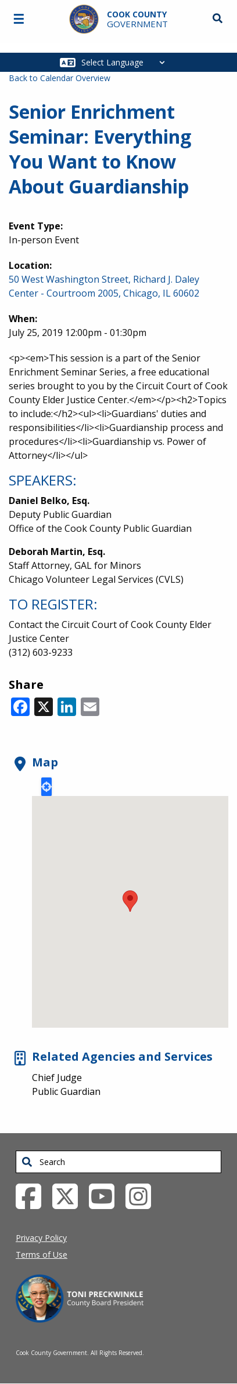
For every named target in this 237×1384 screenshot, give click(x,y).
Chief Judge (57, 1077)
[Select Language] (126, 62)
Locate (46, 786)
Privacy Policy (41, 1237)
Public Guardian (66, 1091)
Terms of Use (41, 1254)
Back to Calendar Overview (59, 77)
